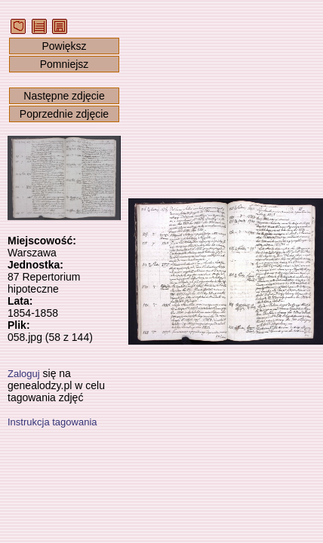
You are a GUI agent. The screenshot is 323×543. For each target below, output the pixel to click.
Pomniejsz (64, 64)
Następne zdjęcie (63, 96)
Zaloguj (24, 373)
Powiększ (64, 46)
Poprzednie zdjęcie (64, 114)
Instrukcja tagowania (52, 422)
